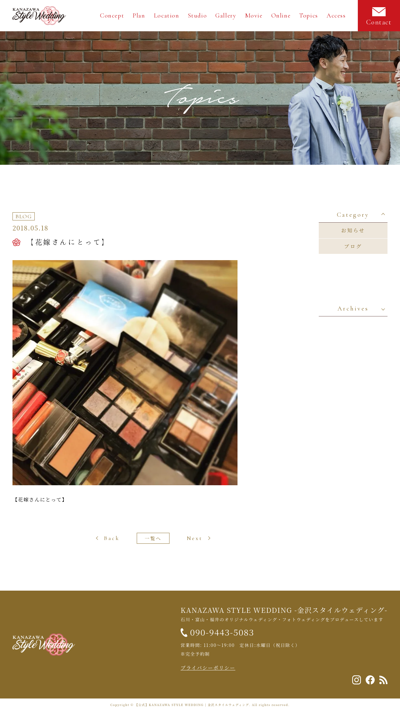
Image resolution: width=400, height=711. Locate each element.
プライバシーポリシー (208, 667)
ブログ (353, 246)
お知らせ (353, 230)
